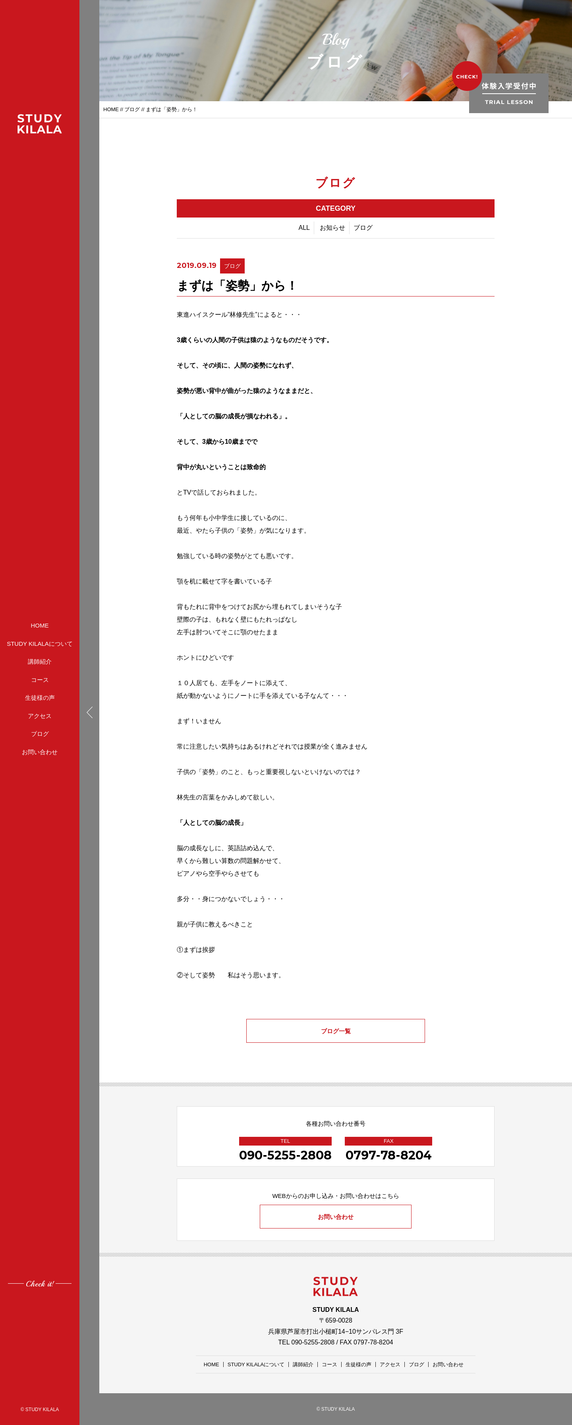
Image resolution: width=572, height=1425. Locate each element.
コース (40, 679)
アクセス (40, 715)
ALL (304, 227)
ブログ (40, 733)
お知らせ (332, 227)
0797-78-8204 (389, 1155)
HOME (40, 625)
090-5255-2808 (285, 1155)
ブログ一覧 (336, 1031)
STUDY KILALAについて (40, 643)
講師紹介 (40, 661)
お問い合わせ (40, 752)
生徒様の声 (40, 697)
